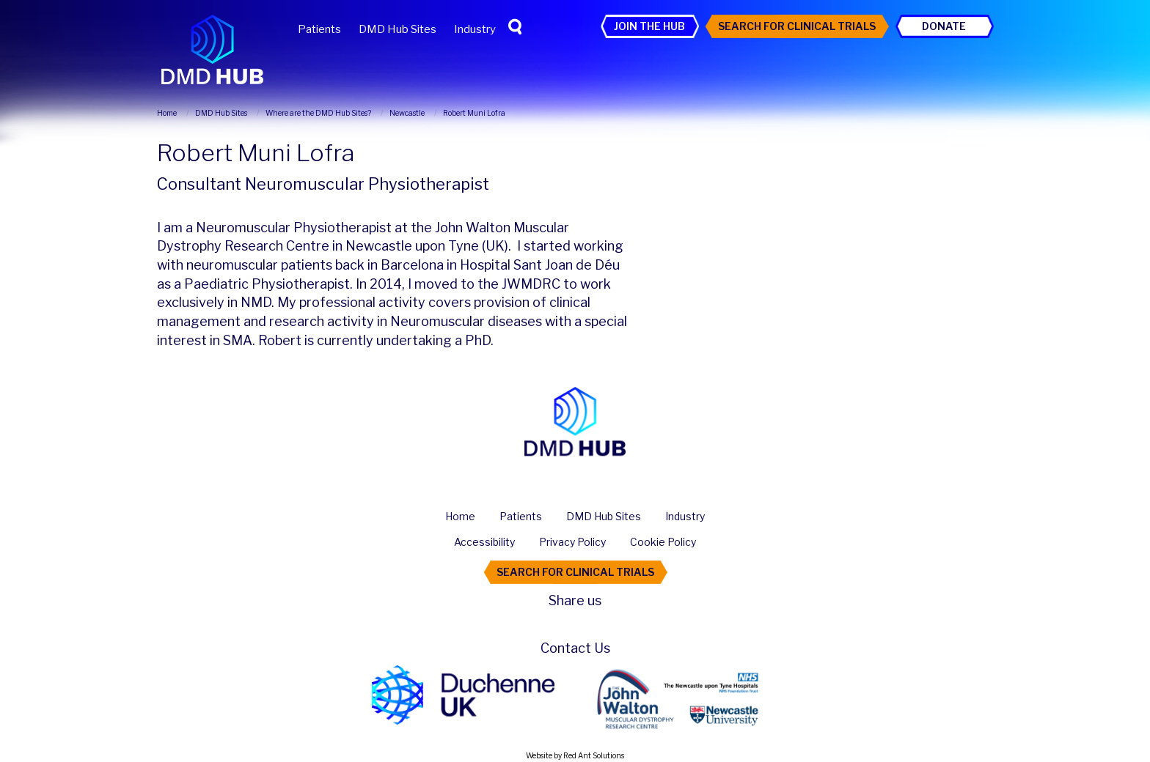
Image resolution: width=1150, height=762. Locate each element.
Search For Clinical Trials (797, 26)
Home (460, 516)
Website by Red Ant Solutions (575, 755)
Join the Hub (649, 26)
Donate (944, 26)
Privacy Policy (572, 542)
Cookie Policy (663, 542)
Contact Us (575, 648)
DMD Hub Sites (397, 29)
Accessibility (484, 542)
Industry (475, 29)
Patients (319, 29)
